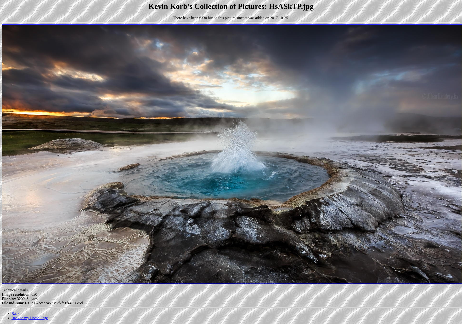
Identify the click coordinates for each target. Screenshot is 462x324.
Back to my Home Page (29, 318)
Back (15, 314)
